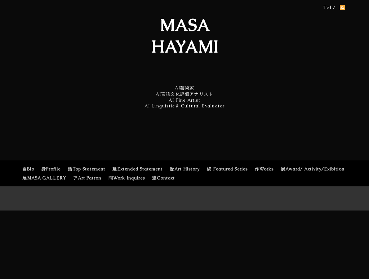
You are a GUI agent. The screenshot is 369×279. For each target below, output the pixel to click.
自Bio (28, 169)
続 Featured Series (227, 169)
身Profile (51, 169)
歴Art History (185, 169)
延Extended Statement (137, 169)
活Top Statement (86, 169)
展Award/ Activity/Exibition (312, 169)
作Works (264, 169)
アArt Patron (87, 178)
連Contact (163, 178)
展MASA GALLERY (44, 178)
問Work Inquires (126, 178)
